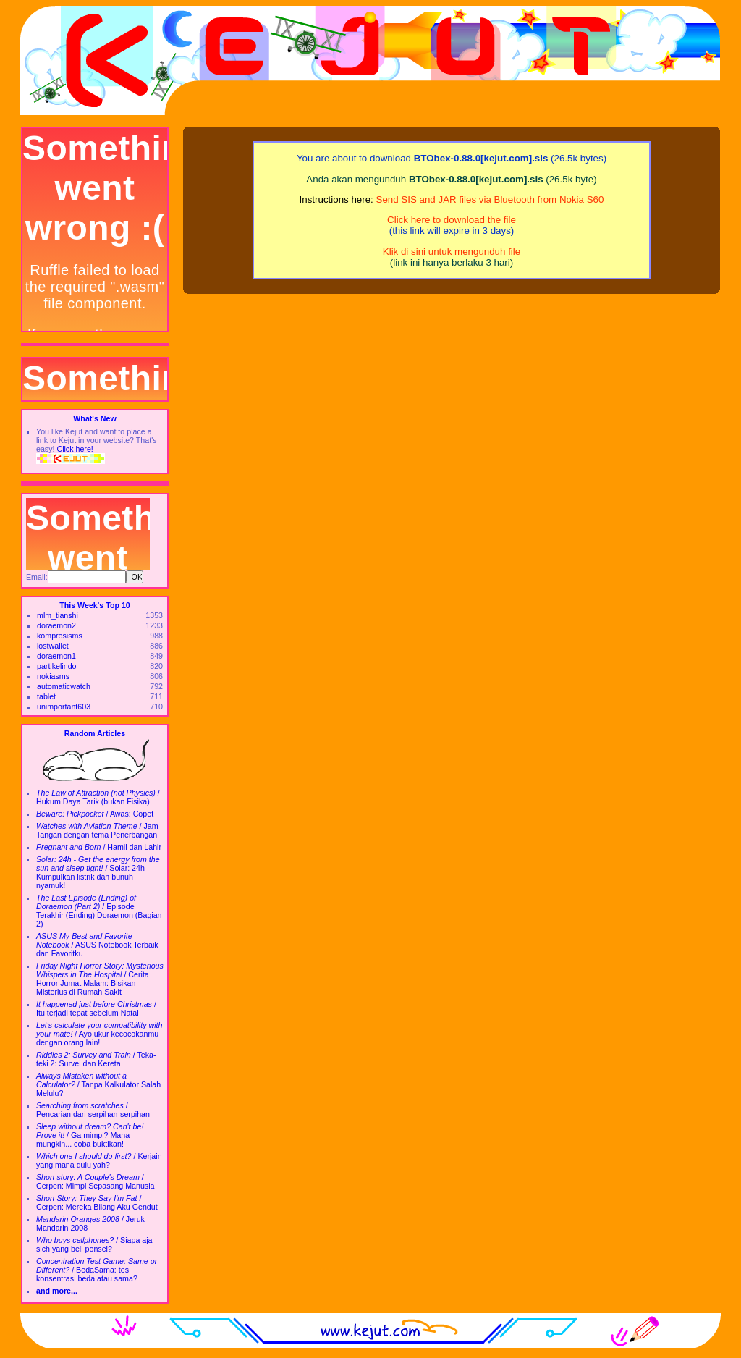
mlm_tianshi (57, 615)
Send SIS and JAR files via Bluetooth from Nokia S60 (490, 199)
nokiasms (53, 676)
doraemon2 (56, 625)
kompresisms (59, 635)
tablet (46, 696)
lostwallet (53, 645)
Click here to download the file (451, 219)
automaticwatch (63, 686)
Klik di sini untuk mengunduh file (451, 251)
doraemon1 (56, 655)
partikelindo (57, 666)
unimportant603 (63, 706)
